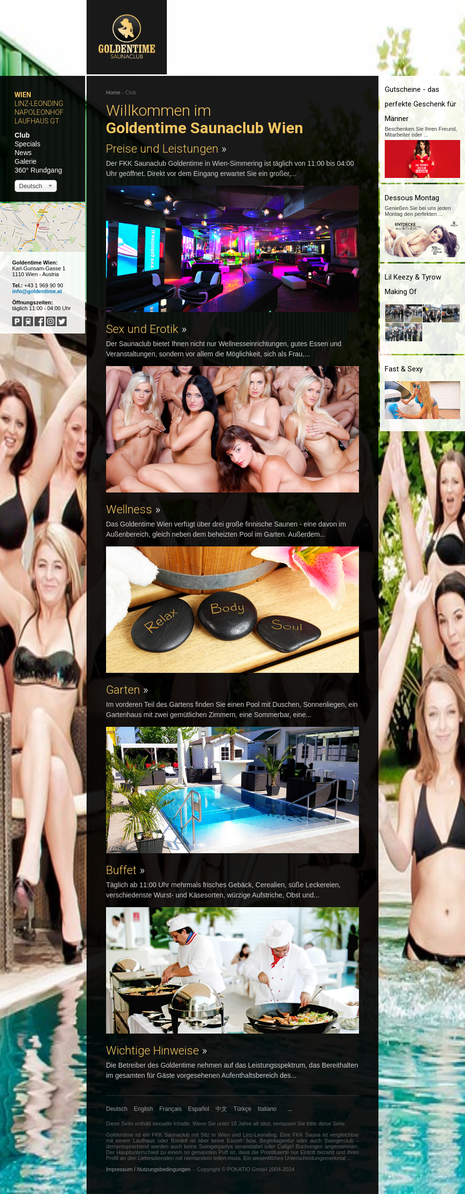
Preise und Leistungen (166, 149)
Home (113, 92)
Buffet (125, 870)
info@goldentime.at (37, 291)
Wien (23, 95)
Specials (27, 144)
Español (198, 1109)
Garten (127, 690)
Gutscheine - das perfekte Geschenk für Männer (420, 104)
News (23, 153)
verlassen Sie (289, 1123)
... (290, 1109)
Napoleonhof (39, 112)
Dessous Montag (412, 197)
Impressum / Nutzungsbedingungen (148, 1169)
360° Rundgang (38, 170)
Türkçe (242, 1109)
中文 (221, 1109)
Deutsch (116, 1109)
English (143, 1109)
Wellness (133, 509)
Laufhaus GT (37, 121)
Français (171, 1109)
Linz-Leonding (39, 103)
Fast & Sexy (404, 369)
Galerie (25, 161)
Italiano (267, 1109)
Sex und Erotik (146, 329)
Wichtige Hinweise (156, 1050)
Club (22, 135)
